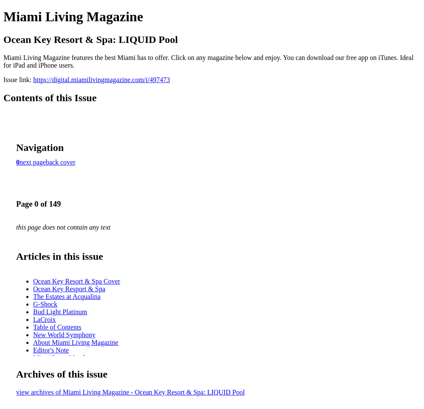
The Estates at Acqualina (67, 296)
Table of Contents (57, 327)
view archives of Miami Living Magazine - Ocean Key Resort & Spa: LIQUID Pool (130, 392)
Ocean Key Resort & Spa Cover (76, 281)
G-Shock (45, 304)
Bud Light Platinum (60, 311)
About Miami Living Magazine (75, 342)
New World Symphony (64, 334)
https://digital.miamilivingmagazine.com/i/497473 (101, 79)
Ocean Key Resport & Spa (69, 289)
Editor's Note (51, 350)
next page (33, 162)
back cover (61, 162)
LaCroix (44, 319)
